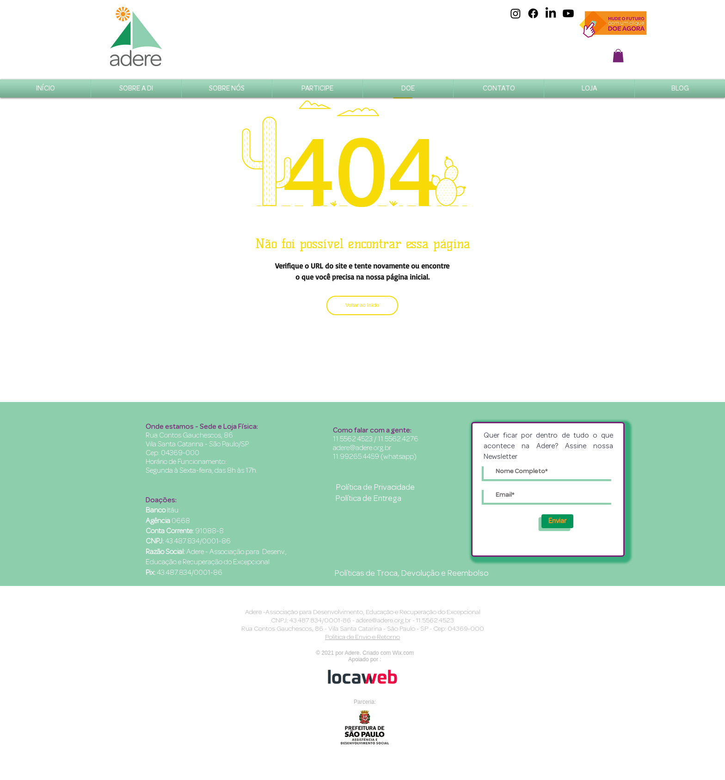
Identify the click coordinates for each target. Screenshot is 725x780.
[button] (618, 55)
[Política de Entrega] (368, 499)
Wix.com (403, 653)
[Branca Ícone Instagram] (154, 743)
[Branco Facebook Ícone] (154, 774)
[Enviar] (557, 521)
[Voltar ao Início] (362, 305)
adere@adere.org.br (362, 447)
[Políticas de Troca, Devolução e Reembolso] (411, 574)
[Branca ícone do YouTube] (154, 758)
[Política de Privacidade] (375, 488)
